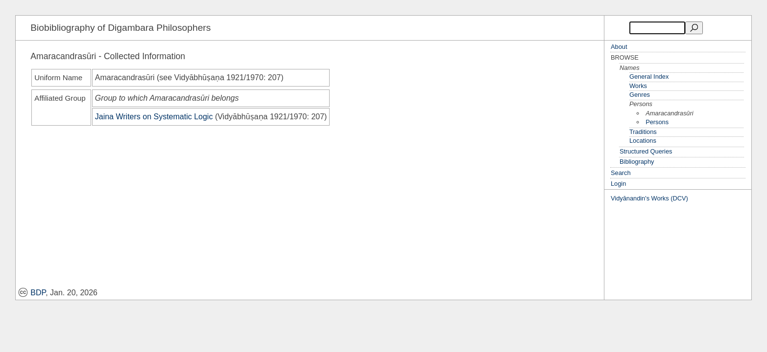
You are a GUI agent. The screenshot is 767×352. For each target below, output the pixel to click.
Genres (639, 94)
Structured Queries (646, 151)
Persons (657, 122)
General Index (649, 76)
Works (638, 85)
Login (618, 183)
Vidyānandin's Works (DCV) (649, 198)
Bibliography (637, 161)
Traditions (643, 131)
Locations (642, 140)
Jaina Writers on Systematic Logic (154, 116)
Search (621, 172)
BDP (32, 292)
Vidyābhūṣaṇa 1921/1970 (219, 77)
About (619, 46)
